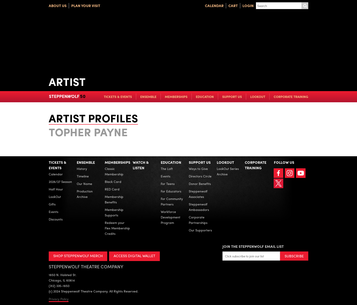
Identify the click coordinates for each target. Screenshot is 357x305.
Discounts (56, 219)
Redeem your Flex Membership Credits (117, 228)
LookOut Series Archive (228, 171)
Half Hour (56, 189)
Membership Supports (114, 212)
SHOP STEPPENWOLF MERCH (78, 255)
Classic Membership (114, 171)
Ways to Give (198, 168)
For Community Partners (172, 201)
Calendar (214, 5)
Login (248, 5)
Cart (233, 5)
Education (205, 96)
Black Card (113, 181)
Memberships (176, 96)
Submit (304, 5)
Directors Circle (200, 176)
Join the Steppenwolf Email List (253, 246)
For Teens (168, 183)
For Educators (171, 191)
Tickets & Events (118, 96)
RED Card (112, 189)
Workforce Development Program (170, 217)
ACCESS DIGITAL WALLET (134, 255)
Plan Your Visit (85, 5)
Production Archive (85, 194)
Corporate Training (291, 96)
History (82, 168)
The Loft (167, 168)
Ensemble (148, 96)
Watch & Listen (141, 165)
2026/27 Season (60, 181)
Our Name (84, 183)
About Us (57, 5)
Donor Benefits (200, 183)
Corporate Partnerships (198, 220)
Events (53, 211)
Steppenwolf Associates (198, 194)
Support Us (232, 96)
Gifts (52, 204)
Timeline (83, 176)
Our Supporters (200, 230)
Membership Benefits (114, 199)
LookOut (257, 96)
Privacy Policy (59, 299)
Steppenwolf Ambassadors (199, 207)
